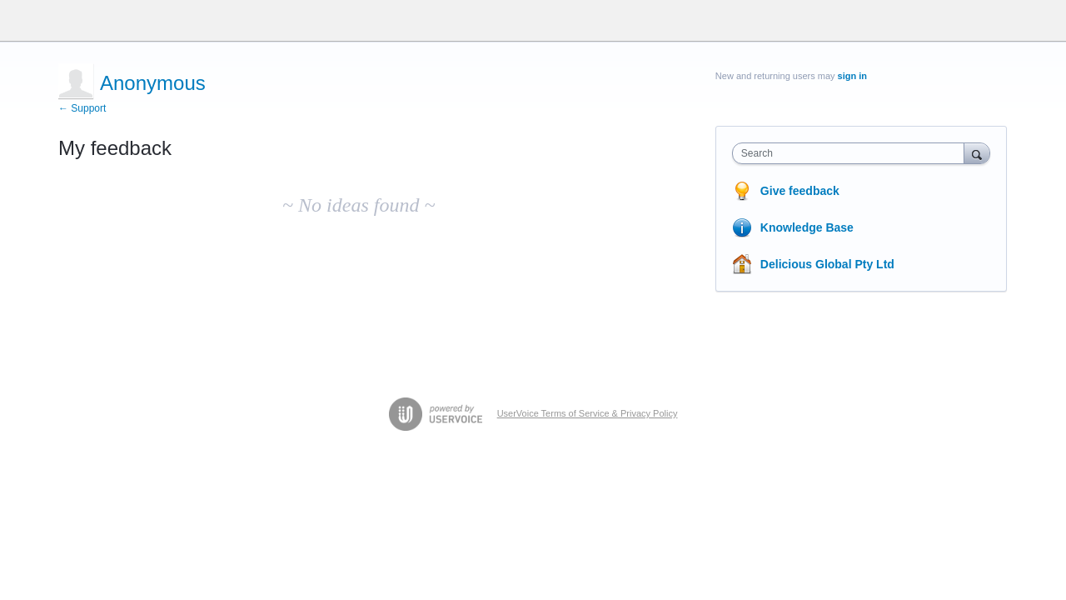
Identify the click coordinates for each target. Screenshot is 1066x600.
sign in (852, 76)
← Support (82, 108)
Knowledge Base (807, 227)
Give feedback (799, 191)
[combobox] (852, 153)
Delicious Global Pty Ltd (827, 264)
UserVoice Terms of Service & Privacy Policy (587, 413)
